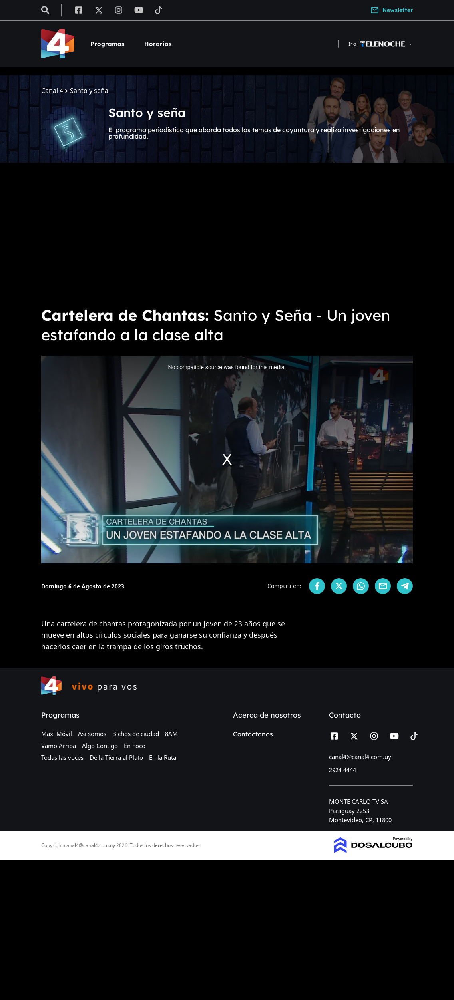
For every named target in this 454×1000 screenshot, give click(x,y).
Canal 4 (52, 91)
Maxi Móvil (56, 734)
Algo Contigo (100, 746)
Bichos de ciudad (135, 734)
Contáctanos (253, 734)
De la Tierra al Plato (116, 757)
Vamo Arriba (58, 746)
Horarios (157, 44)
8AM (171, 734)
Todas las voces (62, 757)
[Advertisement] (227, 240)
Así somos (92, 734)
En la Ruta (162, 757)
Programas (107, 44)
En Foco (134, 746)
